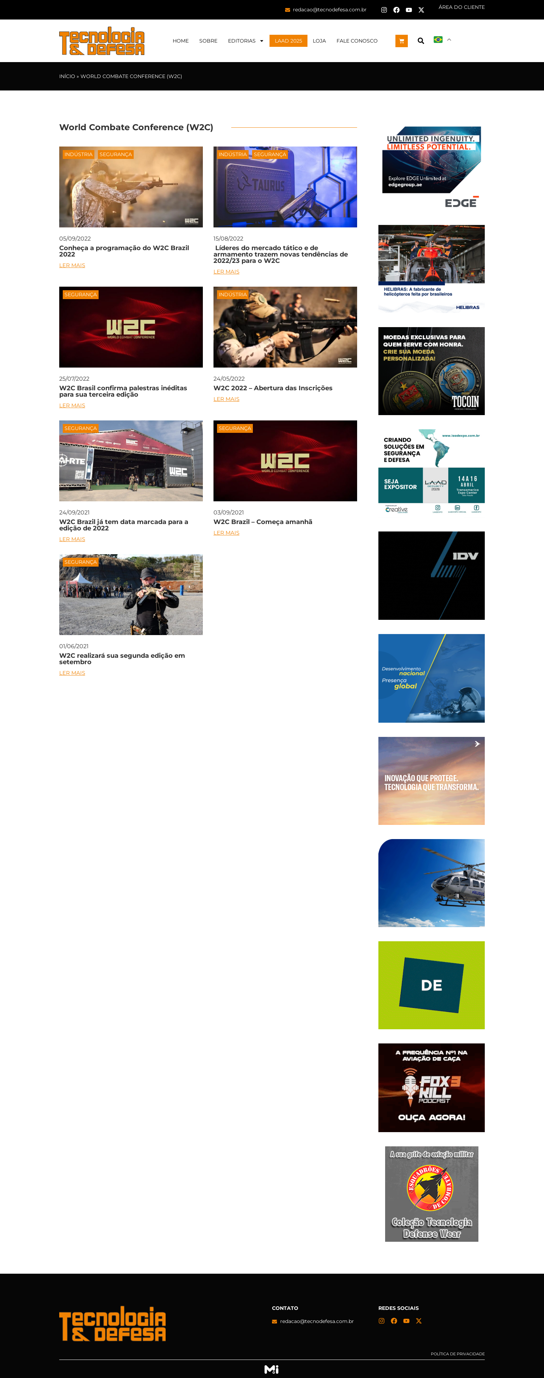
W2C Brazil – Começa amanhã (262, 522)
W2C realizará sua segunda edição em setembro (122, 659)
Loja (319, 41)
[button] (421, 41)
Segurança (116, 154)
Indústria (79, 154)
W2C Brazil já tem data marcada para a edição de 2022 (123, 525)
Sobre (208, 41)
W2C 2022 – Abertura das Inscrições (273, 388)
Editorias (246, 41)
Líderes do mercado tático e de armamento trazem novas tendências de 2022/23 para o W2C (280, 254)
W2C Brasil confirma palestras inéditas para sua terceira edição (123, 391)
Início (67, 76)
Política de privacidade (458, 1353)
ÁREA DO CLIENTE (462, 7)
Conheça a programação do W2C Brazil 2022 (124, 251)
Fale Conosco (357, 41)
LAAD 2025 (288, 41)
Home (181, 41)
